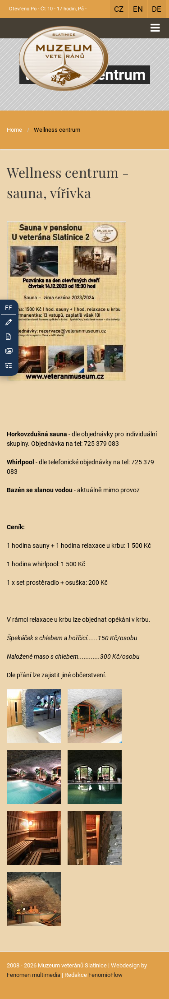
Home (14, 129)
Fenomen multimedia (33, 974)
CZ (118, 9)
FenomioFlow (105, 974)
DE (156, 9)
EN (138, 9)
